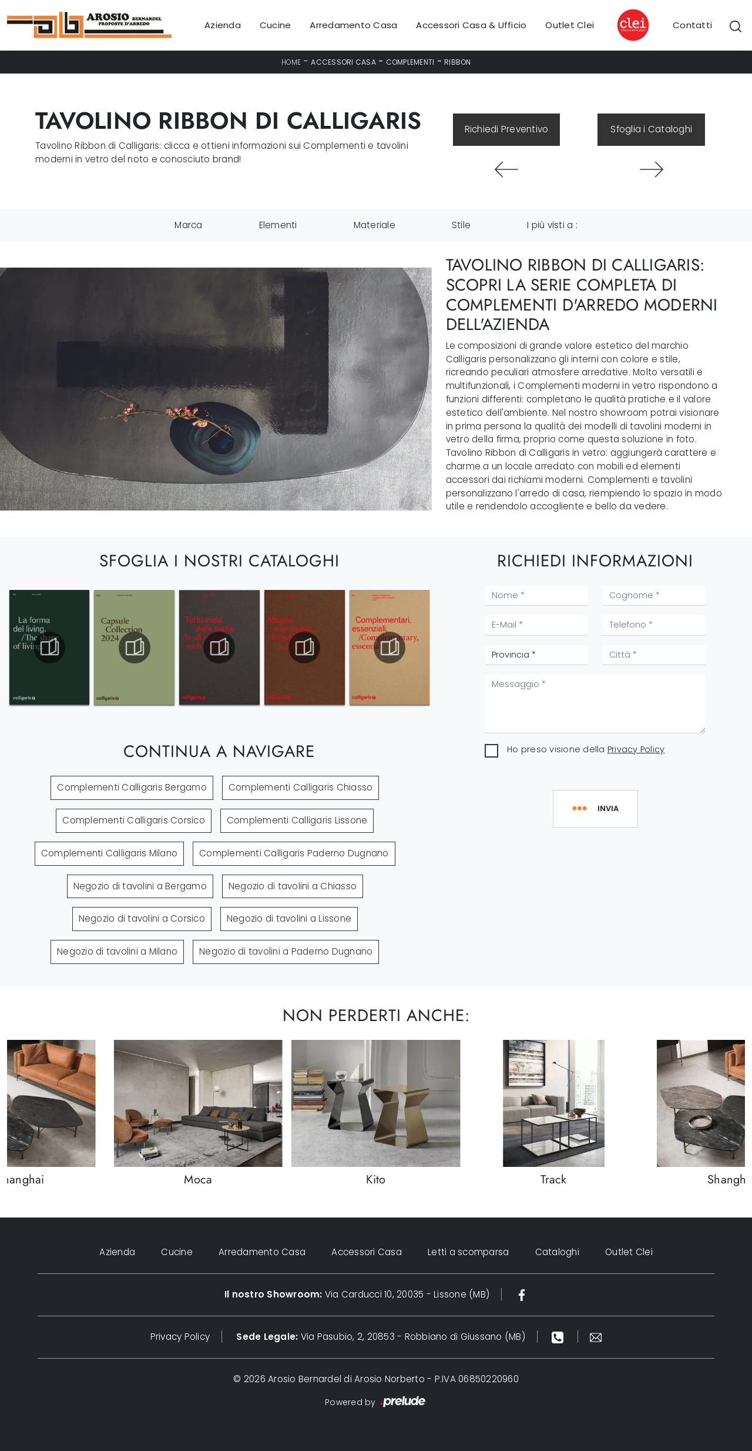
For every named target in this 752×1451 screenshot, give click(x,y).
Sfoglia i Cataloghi (651, 129)
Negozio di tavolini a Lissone (289, 918)
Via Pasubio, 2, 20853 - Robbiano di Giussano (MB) (380, 1336)
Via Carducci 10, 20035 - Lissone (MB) (356, 1294)
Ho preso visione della (585, 749)
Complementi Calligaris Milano (109, 853)
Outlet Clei (569, 25)
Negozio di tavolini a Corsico (142, 918)
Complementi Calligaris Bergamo (132, 787)
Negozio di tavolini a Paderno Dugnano (285, 951)
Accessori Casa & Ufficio (471, 25)
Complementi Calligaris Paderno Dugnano (294, 853)
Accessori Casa (343, 62)
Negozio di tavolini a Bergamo (140, 886)
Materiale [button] (374, 225)
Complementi (410, 62)
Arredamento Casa (353, 25)
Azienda (222, 25)
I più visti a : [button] (552, 225)
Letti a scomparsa (468, 1252)
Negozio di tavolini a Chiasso (293, 886)
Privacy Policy (636, 749)
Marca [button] (188, 225)
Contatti (692, 25)
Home (291, 62)
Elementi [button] (278, 225)
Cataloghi (557, 1252)
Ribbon (457, 62)
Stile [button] (461, 225)
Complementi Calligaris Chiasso (301, 787)
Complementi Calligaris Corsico (133, 820)
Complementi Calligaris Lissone (297, 820)
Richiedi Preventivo (507, 129)
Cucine (275, 25)
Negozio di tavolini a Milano (117, 951)
